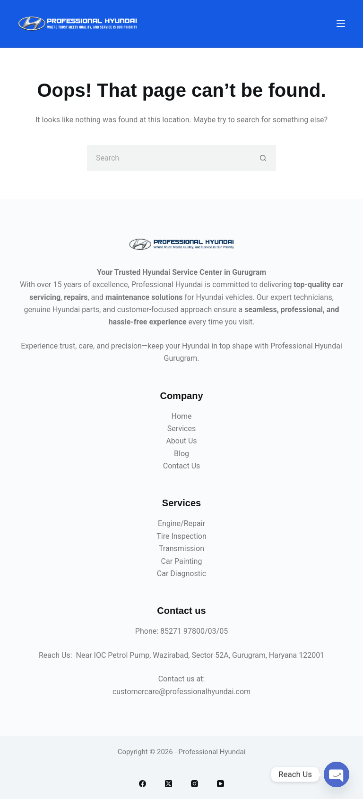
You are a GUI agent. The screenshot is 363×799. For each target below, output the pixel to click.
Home (181, 416)
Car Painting (181, 561)
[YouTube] (220, 783)
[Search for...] (168, 158)
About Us (181, 440)
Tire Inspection (181, 536)
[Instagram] (194, 783)
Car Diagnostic (181, 573)
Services (181, 428)
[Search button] (263, 158)
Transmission (181, 548)
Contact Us (181, 465)
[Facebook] (142, 783)
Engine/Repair (181, 523)
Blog (181, 453)
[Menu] (341, 23)
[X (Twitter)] (168, 783)
